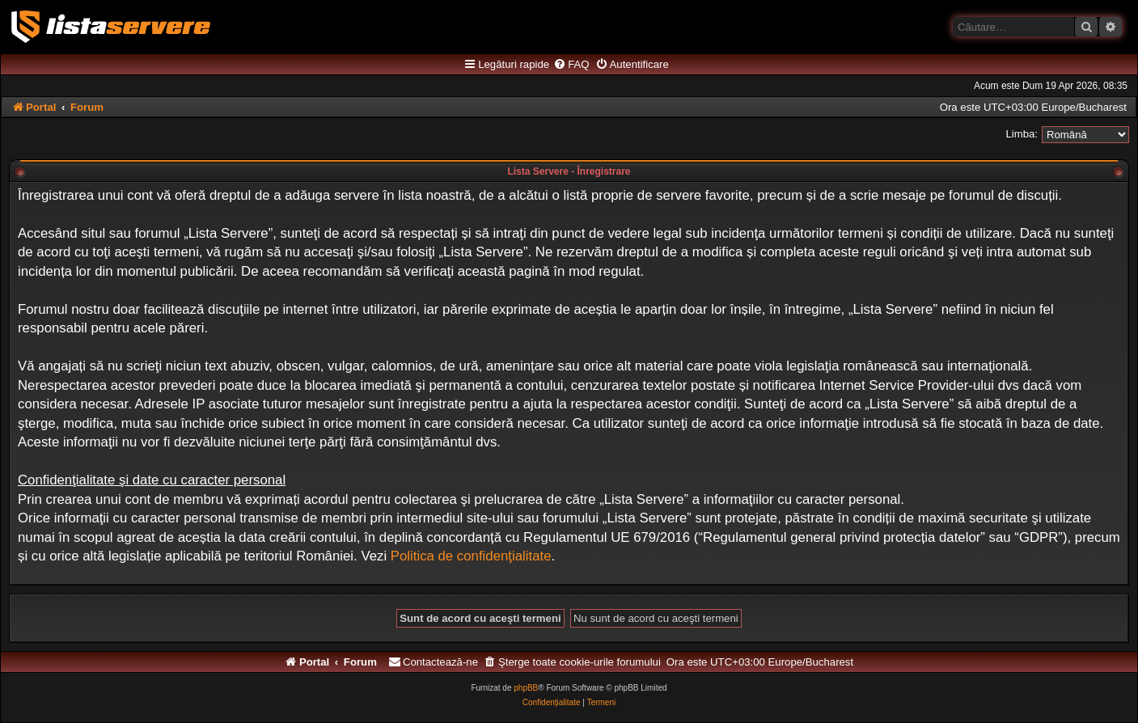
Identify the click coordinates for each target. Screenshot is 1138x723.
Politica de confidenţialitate (471, 556)
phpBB (526, 687)
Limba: (1021, 134)
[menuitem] (571, 64)
